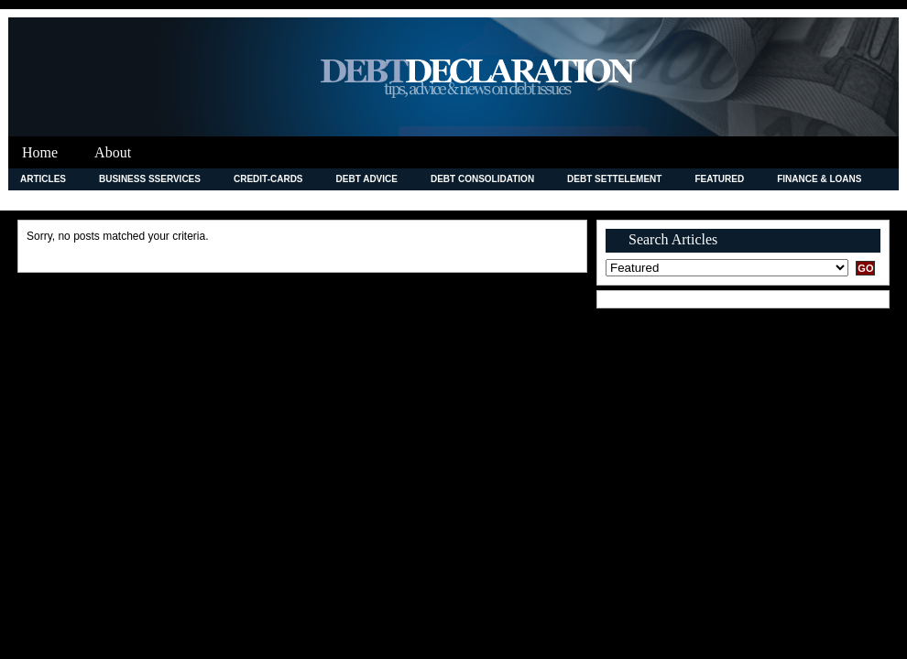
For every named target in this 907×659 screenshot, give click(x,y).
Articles (43, 179)
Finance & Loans (819, 179)
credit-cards (268, 179)
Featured (719, 179)
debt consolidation (482, 179)
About (112, 152)
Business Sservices (150, 179)
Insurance (169, 200)
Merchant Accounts (439, 200)
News (538, 200)
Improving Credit (64, 200)
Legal (337, 200)
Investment (259, 200)
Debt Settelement (614, 179)
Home (40, 152)
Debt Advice (367, 179)
